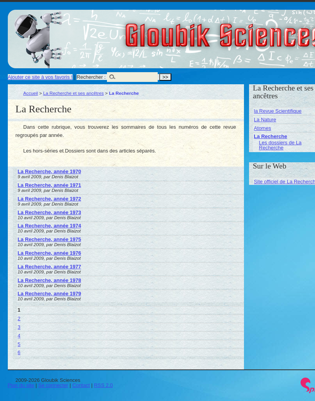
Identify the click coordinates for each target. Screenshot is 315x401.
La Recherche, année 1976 (49, 253)
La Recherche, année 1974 (49, 226)
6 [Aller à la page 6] (19, 352)
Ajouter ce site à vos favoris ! (40, 77)
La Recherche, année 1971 (49, 185)
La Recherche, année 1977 (49, 267)
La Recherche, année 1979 (49, 293)
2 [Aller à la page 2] (19, 318)
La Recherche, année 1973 (49, 212)
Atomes (262, 128)
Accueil (30, 93)
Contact (81, 385)
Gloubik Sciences (268, 30)
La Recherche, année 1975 (49, 239)
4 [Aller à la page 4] (19, 336)
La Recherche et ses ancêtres (73, 93)
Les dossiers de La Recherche (280, 145)
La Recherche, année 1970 (49, 171)
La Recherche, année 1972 (49, 199)
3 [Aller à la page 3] (19, 327)
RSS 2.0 (103, 385)
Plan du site (21, 385)
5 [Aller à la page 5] (19, 344)
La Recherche (270, 136)
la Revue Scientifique (277, 111)
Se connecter (53, 385)
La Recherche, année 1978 (49, 280)
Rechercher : (91, 77)
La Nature (265, 119)
